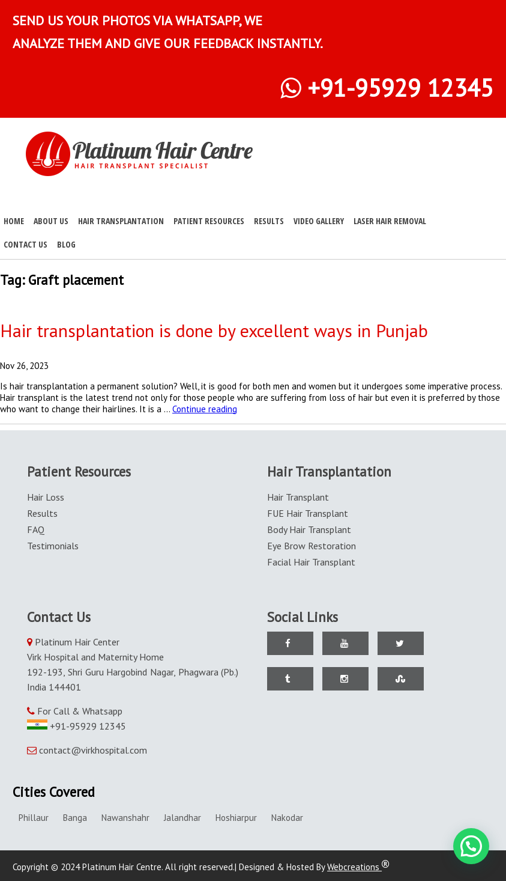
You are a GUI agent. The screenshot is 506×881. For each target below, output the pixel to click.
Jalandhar (182, 817)
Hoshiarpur (236, 817)
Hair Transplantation (121, 221)
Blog (66, 244)
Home (14, 221)
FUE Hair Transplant (307, 513)
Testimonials (53, 546)
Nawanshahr (125, 817)
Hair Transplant (298, 497)
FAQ (35, 529)
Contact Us (25, 244)
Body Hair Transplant (309, 529)
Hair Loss (45, 497)
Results (269, 221)
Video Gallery (319, 221)
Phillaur (34, 817)
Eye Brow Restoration (311, 546)
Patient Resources (208, 221)
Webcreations (358, 867)
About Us (51, 221)
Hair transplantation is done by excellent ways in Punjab (214, 330)
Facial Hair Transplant (311, 562)
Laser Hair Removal (390, 221)
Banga (75, 817)
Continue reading (204, 409)
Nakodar (287, 817)
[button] (471, 846)
